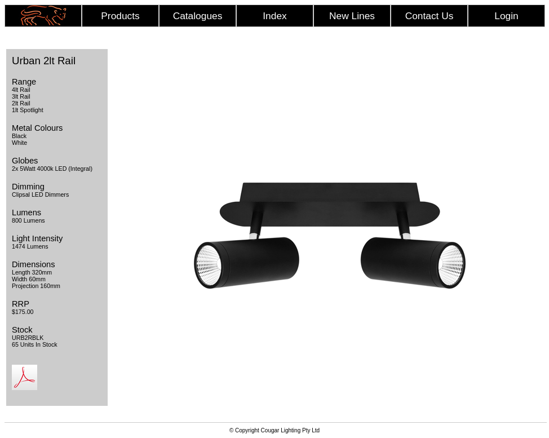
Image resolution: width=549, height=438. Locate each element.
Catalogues (198, 15)
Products (120, 15)
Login (506, 15)
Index (274, 15)
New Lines (352, 15)
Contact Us (429, 15)
